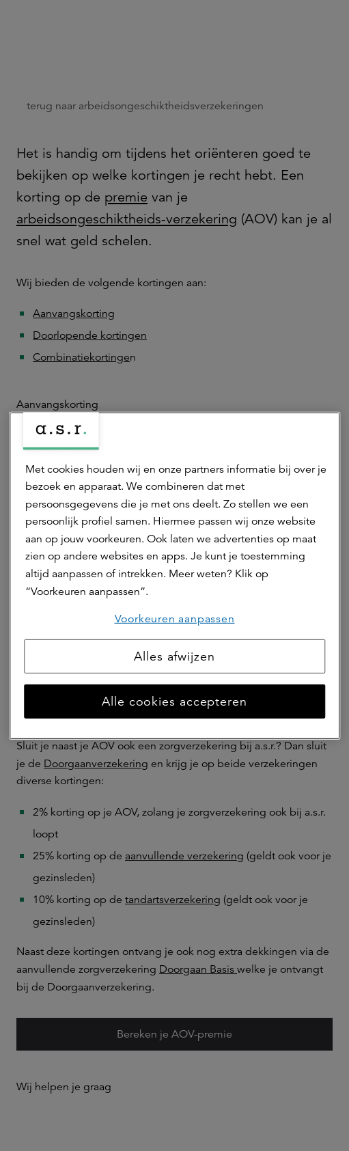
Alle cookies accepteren (174, 701)
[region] (174, 575)
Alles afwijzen (174, 656)
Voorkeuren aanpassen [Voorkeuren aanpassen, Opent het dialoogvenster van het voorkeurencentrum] (175, 619)
